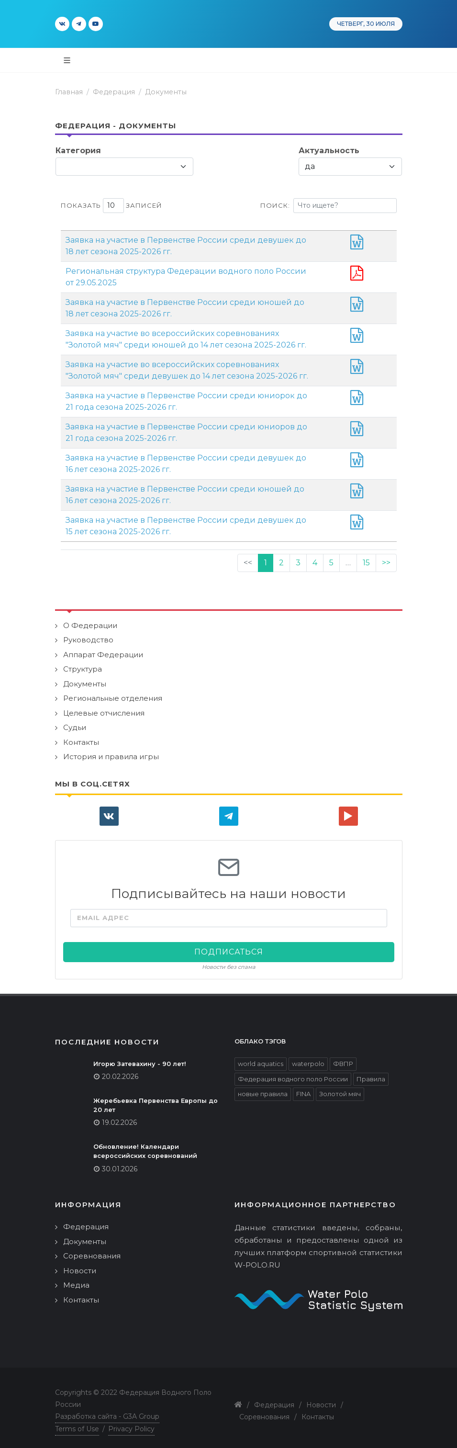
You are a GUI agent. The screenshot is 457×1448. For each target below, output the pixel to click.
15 (366, 556)
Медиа (76, 1278)
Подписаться (228, 945)
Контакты (81, 735)
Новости (79, 1263)
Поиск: (328, 205)
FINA (303, 1087)
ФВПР (343, 1057)
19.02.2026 (119, 1115)
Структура (82, 662)
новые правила (263, 1087)
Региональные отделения (112, 691)
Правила (371, 1072)
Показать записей (111, 205)
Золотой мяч (340, 1087)
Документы (166, 92)
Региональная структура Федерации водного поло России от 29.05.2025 (212, 271)
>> (386, 556)
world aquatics (260, 1057)
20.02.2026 (120, 1070)
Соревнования (92, 1249)
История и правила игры (111, 749)
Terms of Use (77, 1422)
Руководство (88, 633)
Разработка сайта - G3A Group (107, 1409)
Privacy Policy (131, 1422)
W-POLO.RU (257, 1258)
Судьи (74, 720)
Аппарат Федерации (103, 647)
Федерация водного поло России (293, 1072)
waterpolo (308, 1057)
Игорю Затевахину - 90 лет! (139, 1057)
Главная (69, 92)
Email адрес (103, 911)
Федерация (114, 92)
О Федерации (90, 618)
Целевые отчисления (104, 706)
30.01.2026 (119, 1162)
